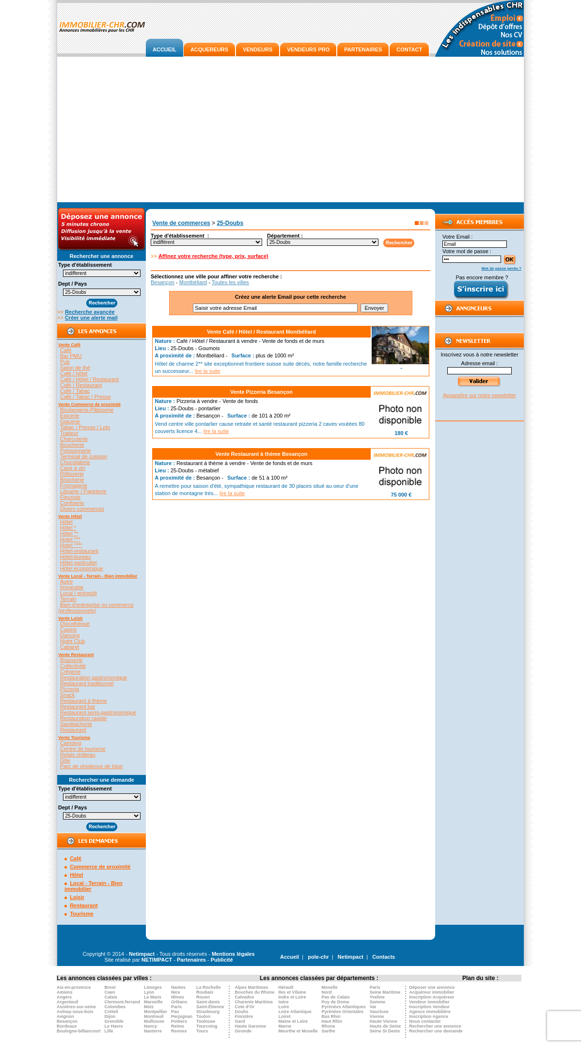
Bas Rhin (331, 1016)
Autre (66, 581)
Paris (176, 1006)
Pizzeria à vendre (197, 401)
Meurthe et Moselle (298, 1031)
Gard (240, 1021)
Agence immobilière (430, 1011)
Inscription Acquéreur (431, 997)
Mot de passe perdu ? (501, 268)
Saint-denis (208, 1001)
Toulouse (205, 1021)
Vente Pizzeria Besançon (261, 392)
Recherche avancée (90, 312)
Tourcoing (206, 1026)
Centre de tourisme (83, 749)
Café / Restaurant (81, 385)
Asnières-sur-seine (76, 1006)
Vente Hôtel (70, 516)
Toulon (203, 1016)
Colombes (115, 1006)
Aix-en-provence (74, 987)
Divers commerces (82, 509)
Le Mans (152, 997)
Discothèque (75, 624)
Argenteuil (68, 1001)
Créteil (111, 1011)
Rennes (179, 1031)
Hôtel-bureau (75, 557)
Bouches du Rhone (255, 992)
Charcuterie (74, 439)
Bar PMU (71, 356)
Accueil (289, 957)
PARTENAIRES (363, 49)
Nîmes (177, 997)
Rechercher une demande (435, 1031)
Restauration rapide (83, 718)
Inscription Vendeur (429, 1006)
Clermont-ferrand (123, 1001)
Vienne (377, 1016)
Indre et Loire (292, 997)
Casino (68, 629)
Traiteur (69, 433)
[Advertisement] (290, 129)
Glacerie (70, 421)
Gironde (243, 1031)
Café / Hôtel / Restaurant (89, 379)
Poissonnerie (75, 450)
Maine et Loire (293, 1021)
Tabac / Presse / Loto (85, 427)
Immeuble (71, 587)
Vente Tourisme (74, 737)
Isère (284, 1001)
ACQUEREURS (209, 49)
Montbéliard (193, 282)
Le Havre (114, 1026)
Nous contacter (425, 1021)
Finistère (244, 1016)
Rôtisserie (72, 474)
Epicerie (69, 416)
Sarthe (328, 1031)
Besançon (162, 282)
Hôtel (66, 522)
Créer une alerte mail (91, 318)
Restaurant (73, 730)
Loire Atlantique (295, 1011)
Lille (109, 1031)
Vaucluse (379, 1011)
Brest (110, 987)
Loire (284, 1006)
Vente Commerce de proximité (89, 404)
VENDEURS (257, 49)
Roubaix (205, 992)
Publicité (222, 960)
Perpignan (181, 1016)
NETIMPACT (156, 960)
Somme (378, 1001)
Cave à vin (72, 468)
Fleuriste (70, 497)
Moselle (330, 987)
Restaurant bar (77, 706)
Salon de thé (75, 367)
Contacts (383, 957)
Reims (177, 1026)
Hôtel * (68, 528)
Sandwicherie (76, 724)
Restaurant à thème (83, 701)
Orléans (179, 1001)
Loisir (77, 897)
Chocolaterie (75, 462)
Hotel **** (71, 545)
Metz (149, 1006)
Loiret (285, 1016)
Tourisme (82, 914)
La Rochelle (208, 987)
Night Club (72, 641)
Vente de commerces (181, 223)
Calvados (244, 997)
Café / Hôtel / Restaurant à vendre (216, 341)
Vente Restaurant (76, 654)
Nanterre (153, 1031)
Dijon (110, 1016)
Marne (285, 1026)
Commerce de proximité (100, 867)
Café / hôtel (73, 373)
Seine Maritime (385, 992)
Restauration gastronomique (93, 677)
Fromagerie (73, 485)
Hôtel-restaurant (79, 551)
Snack (67, 695)
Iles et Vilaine (292, 992)
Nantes (178, 987)
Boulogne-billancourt (79, 1031)
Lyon (149, 992)
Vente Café (69, 344)
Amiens (65, 992)
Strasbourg (208, 1011)
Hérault (286, 987)
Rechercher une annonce (435, 1026)
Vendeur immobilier (429, 1001)
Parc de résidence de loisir (91, 766)
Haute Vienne (383, 1021)
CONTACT (409, 49)
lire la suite (207, 371)
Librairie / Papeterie (83, 491)
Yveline (377, 997)
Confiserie (72, 503)
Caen (110, 992)
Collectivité (73, 666)
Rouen (203, 997)
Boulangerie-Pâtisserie (87, 410)
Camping (70, 743)
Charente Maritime (254, 1001)
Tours (202, 1031)
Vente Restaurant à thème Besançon (261, 454)
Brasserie (71, 660)
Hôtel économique (81, 568)
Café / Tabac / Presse (85, 397)
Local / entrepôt (78, 593)
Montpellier (155, 1011)
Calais (111, 997)
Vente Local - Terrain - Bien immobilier (97, 576)
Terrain (68, 599)
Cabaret (69, 647)
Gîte (65, 760)
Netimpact (142, 954)
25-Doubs (230, 223)
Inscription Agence (428, 1016)
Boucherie (72, 445)
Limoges (153, 987)
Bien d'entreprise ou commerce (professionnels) (96, 607)
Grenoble (114, 1021)
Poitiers (179, 1021)
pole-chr (318, 957)
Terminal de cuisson (83, 456)
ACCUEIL (164, 49)
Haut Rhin (332, 1021)
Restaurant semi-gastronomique (98, 712)
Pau (175, 1011)
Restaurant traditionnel (87, 683)
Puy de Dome (335, 1001)
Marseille (153, 1001)
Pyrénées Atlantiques (344, 1006)
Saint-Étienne (210, 1006)
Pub (65, 362)
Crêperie (70, 672)
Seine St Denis (385, 1031)
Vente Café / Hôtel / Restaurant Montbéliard (261, 332)
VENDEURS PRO (308, 49)
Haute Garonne (251, 1026)
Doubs (242, 1011)
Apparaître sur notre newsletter (479, 395)
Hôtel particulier (78, 562)
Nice (175, 992)
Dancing (69, 635)
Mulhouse (154, 1021)
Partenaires (191, 960)
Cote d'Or (245, 1006)
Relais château (77, 754)
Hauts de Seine (385, 1026)
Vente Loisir (70, 618)
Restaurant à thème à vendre (210, 463)
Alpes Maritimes (251, 987)
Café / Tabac (75, 391)
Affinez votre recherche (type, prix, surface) (213, 256)
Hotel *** (70, 539)
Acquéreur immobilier (431, 992)
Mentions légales (233, 954)
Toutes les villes (230, 282)
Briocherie (72, 480)
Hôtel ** (69, 533)
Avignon (65, 1016)
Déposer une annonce (432, 987)
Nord (327, 992)
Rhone (328, 1026)
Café (65, 350)
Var (373, 1006)
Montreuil (154, 1016)
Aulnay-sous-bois (75, 1011)
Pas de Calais (336, 997)
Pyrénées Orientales (343, 1011)
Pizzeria (69, 689)
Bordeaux (67, 1026)
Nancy (150, 1026)
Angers (64, 997)
